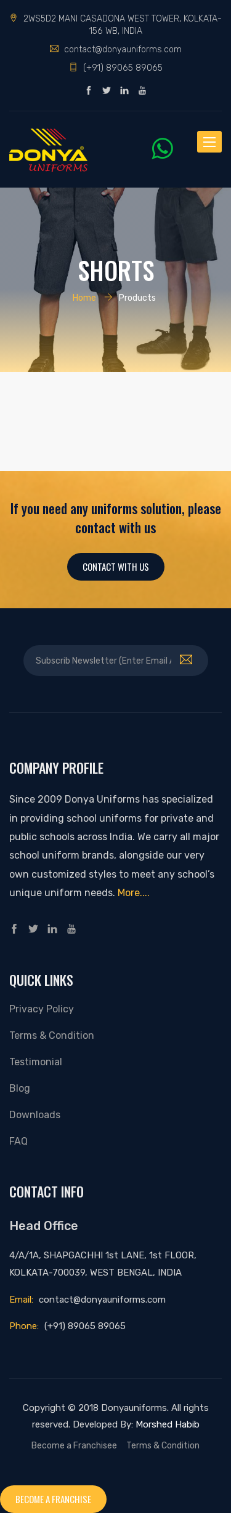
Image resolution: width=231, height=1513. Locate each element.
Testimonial (35, 1062)
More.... (134, 893)
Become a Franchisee (74, 1445)
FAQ (18, 1141)
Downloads (34, 1115)
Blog (19, 1088)
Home (84, 298)
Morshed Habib (168, 1424)
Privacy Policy (41, 1009)
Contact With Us (116, 566)
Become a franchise (53, 1499)
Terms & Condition (51, 1035)
